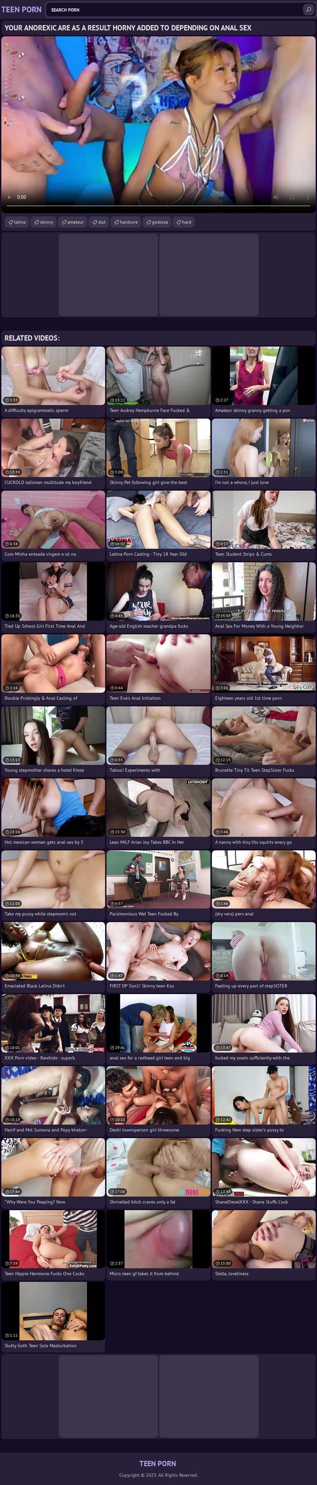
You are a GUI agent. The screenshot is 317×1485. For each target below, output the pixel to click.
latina (20, 222)
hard (186, 222)
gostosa (160, 222)
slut (102, 222)
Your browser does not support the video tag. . (158, 124)
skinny (46, 222)
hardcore (129, 222)
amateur (75, 222)
